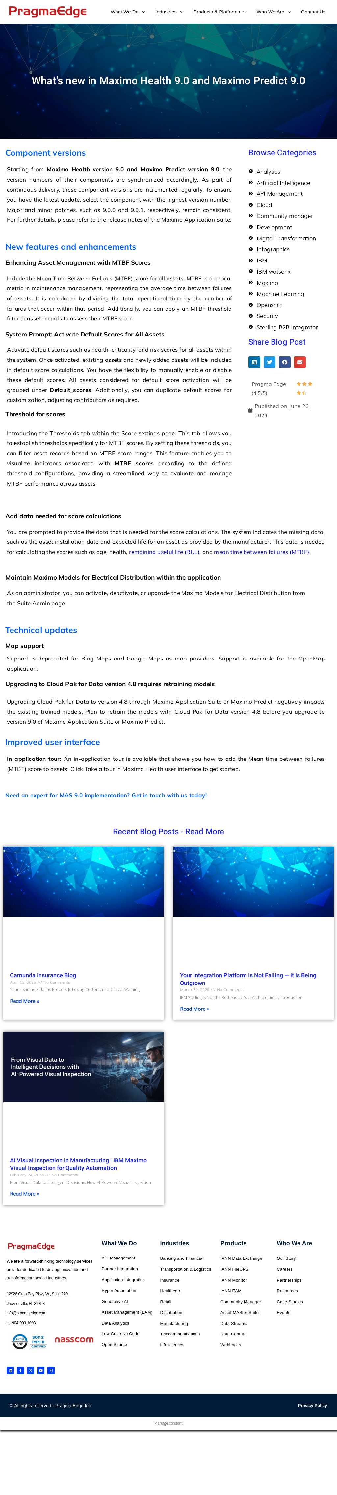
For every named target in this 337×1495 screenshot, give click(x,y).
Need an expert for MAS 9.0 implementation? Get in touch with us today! (106, 795)
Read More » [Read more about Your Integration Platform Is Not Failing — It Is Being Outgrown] (194, 1008)
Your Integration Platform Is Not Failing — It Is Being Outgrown (248, 979)
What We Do (119, 1244)
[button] (254, 362)
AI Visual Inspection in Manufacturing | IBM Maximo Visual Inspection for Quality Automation (78, 1165)
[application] (142, 11)
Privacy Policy (312, 1406)
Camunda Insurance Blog (43, 975)
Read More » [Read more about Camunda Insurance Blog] (24, 1001)
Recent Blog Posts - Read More (168, 831)
